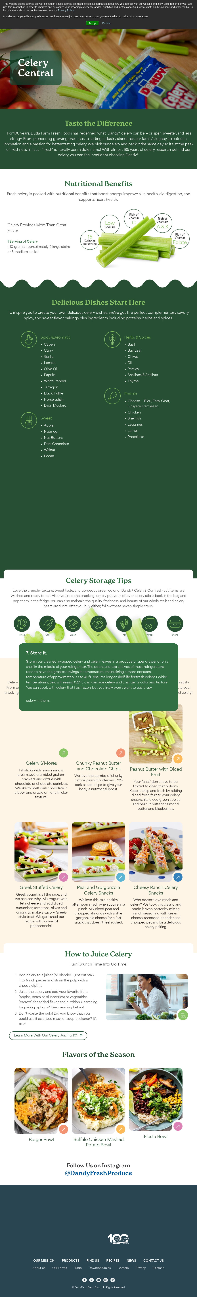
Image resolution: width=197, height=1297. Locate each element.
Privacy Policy (66, 10)
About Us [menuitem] (39, 1268)
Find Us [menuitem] (93, 1260)
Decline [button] (106, 23)
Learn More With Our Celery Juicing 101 (45, 1047)
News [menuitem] (131, 1260)
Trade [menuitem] (78, 1268)
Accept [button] (92, 23)
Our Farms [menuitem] (59, 1268)
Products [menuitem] (70, 1260)
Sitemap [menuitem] (158, 1268)
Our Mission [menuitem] (44, 1260)
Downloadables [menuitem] (100, 1268)
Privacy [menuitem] (140, 1268)
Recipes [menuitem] (112, 1260)
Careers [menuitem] (123, 1268)
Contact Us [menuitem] (153, 1260)
